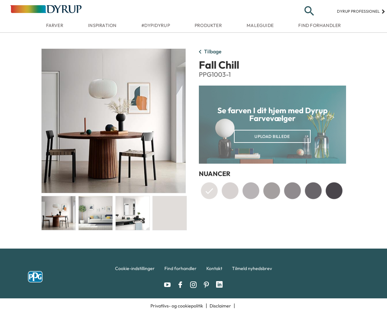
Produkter (208, 25)
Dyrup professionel (361, 11)
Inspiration (102, 25)
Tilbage (209, 52)
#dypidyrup (155, 25)
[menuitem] (135, 270)
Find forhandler (319, 25)
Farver (54, 25)
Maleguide (260, 25)
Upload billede (272, 136)
